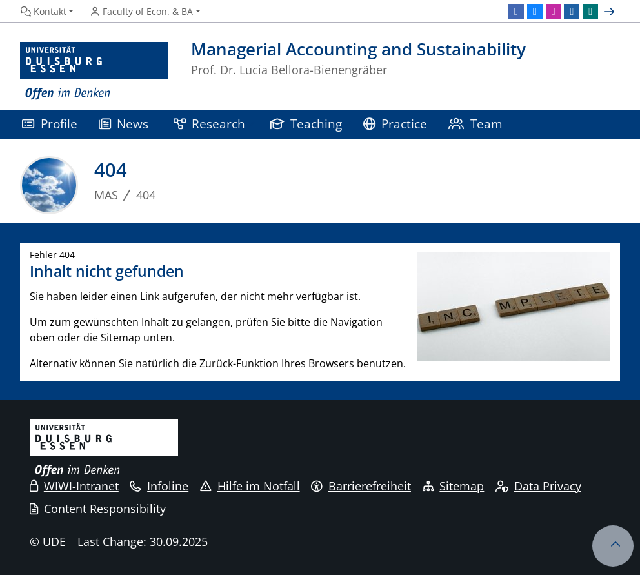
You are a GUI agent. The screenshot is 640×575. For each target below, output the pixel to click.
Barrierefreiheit (361, 486)
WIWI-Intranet (74, 486)
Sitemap (454, 486)
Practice (395, 123)
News (124, 123)
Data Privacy (538, 486)
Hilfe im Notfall (250, 486)
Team (475, 123)
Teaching (306, 123)
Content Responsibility (98, 508)
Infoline (159, 486)
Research (210, 123)
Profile (49, 123)
